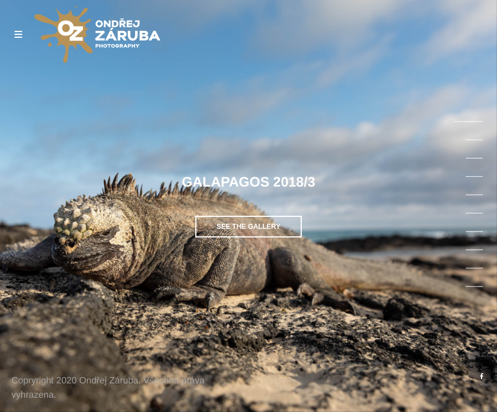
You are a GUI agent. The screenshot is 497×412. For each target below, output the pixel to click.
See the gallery (248, 227)
